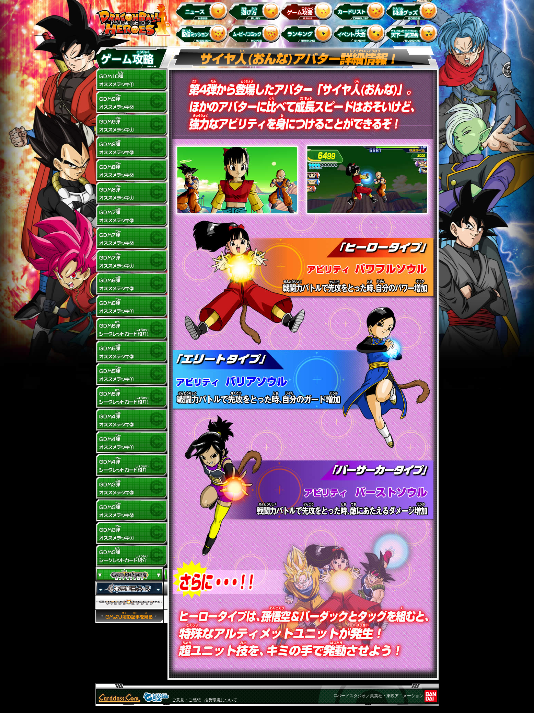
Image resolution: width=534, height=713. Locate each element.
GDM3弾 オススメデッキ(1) (131, 533)
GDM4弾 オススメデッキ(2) (131, 420)
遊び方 (255, 10)
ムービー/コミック (255, 33)
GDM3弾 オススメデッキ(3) (131, 488)
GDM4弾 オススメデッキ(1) (131, 442)
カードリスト (360, 10)
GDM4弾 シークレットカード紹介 (131, 465)
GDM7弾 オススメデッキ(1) (131, 261)
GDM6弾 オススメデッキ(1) (131, 306)
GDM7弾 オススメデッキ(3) (131, 215)
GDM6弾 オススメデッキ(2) (131, 283)
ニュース (203, 10)
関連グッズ (413, 10)
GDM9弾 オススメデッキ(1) (131, 125)
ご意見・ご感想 (186, 700)
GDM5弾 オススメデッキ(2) (131, 352)
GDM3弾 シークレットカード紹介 (131, 556)
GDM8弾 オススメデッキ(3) (131, 147)
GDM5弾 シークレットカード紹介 (131, 397)
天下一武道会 (413, 33)
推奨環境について (220, 700)
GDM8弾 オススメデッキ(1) (131, 193)
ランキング (308, 33)
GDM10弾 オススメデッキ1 (131, 79)
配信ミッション (203, 33)
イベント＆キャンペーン (360, 33)
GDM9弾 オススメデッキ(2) (131, 102)
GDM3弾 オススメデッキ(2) (131, 510)
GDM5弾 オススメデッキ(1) (131, 374)
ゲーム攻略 (308, 10)
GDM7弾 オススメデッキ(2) (131, 238)
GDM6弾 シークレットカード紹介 (131, 329)
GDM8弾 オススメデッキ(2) (131, 170)
